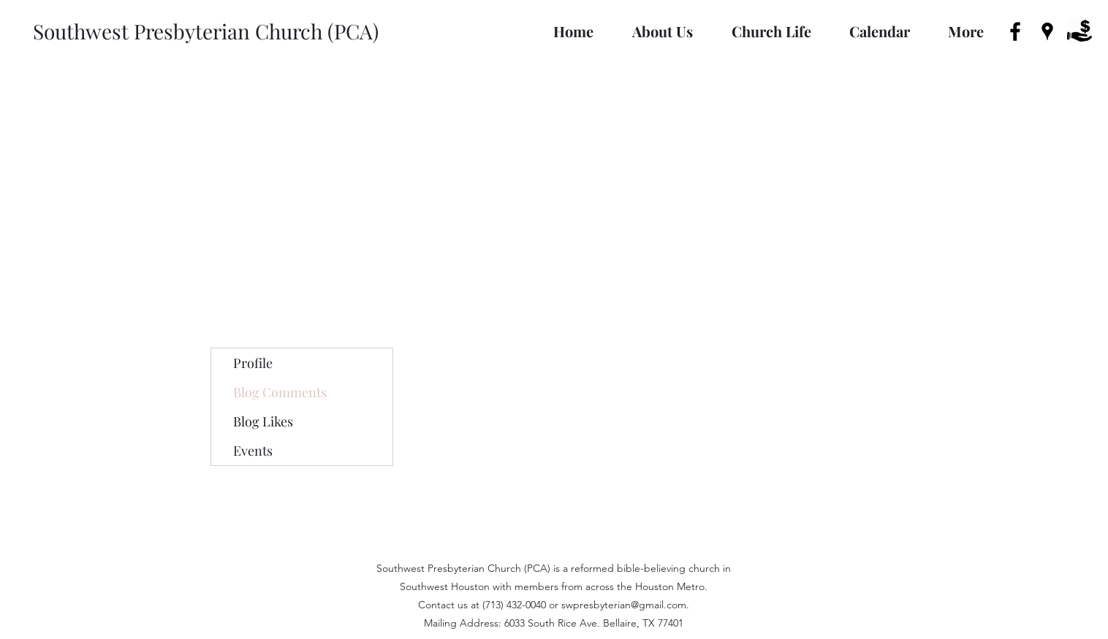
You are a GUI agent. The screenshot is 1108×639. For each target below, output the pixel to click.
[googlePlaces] (1047, 31)
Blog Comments (280, 392)
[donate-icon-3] (1079, 31)
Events (253, 450)
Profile (253, 363)
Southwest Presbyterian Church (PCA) (206, 31)
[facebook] (1015, 31)
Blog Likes (263, 421)
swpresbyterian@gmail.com (623, 604)
